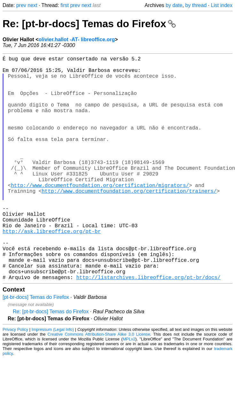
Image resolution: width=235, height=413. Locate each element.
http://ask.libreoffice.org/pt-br (52, 270)
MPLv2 (128, 388)
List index (221, 5)
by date (174, 5)
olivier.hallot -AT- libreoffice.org (76, 39)
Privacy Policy (15, 379)
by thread (196, 5)
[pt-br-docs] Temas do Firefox (36, 347)
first (64, 5)
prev (21, 5)
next (32, 5)
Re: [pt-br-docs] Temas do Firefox (89, 23)
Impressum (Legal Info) (53, 379)
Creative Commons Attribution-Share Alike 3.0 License (99, 384)
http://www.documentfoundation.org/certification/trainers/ (129, 221)
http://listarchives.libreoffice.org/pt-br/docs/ (148, 327)
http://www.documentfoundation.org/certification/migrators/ (100, 214)
